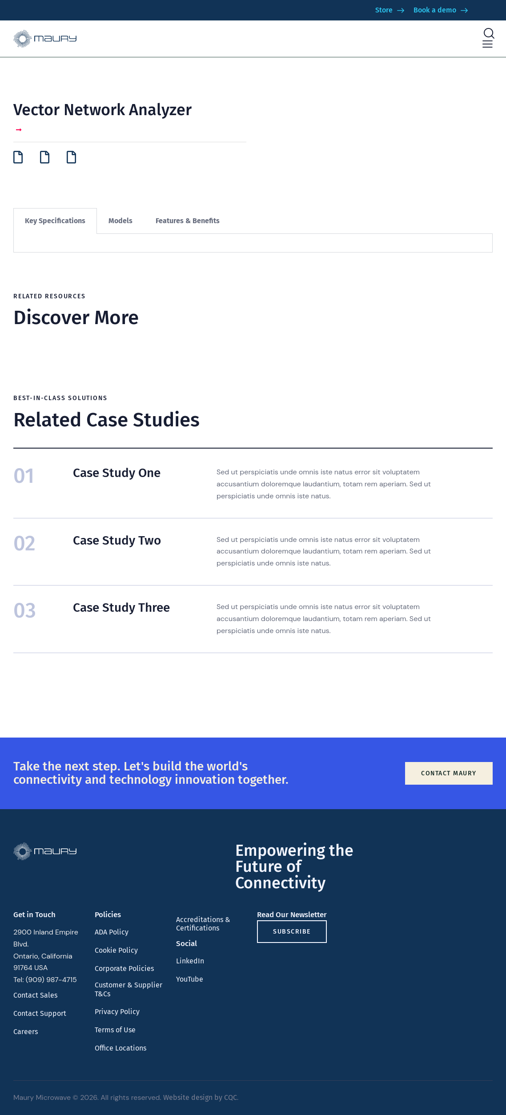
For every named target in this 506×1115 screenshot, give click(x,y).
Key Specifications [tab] (55, 221)
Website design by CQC (200, 1097)
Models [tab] (120, 221)
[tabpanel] (253, 243)
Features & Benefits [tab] (188, 221)
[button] (487, 44)
